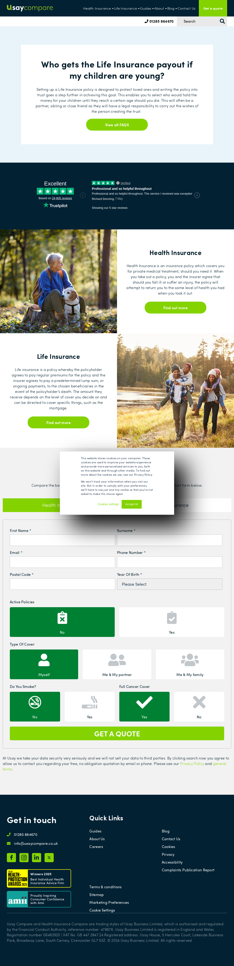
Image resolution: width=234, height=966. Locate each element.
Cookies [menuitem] (168, 846)
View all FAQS (117, 124)
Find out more (175, 307)
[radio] (62, 622)
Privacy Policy (192, 763)
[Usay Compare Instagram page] (24, 857)
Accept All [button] (131, 504)
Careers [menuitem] (96, 846)
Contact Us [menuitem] (171, 838)
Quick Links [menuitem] (106, 817)
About (159, 8)
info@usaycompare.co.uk (36, 843)
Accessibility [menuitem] (172, 862)
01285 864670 (159, 21)
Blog (170, 8)
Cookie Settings (102, 910)
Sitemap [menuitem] (96, 894)
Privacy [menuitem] (168, 854)
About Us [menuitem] (97, 838)
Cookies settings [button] (108, 504)
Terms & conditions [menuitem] (105, 886)
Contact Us (186, 8)
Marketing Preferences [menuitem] (109, 902)
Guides (145, 8)
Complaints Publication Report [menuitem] (188, 869)
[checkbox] (117, 621)
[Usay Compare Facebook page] (11, 857)
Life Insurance (125, 8)
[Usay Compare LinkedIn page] (36, 857)
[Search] (202, 21)
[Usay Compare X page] (49, 857)
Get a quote (213, 8)
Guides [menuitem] (95, 831)
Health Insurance (97, 8)
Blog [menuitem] (166, 831)
